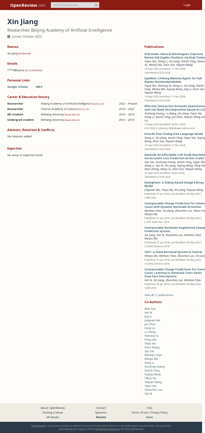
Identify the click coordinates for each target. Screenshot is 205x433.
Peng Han (150, 339)
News (149, 417)
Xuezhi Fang (188, 61)
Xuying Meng (174, 89)
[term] (75, 5)
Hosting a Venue (52, 412)
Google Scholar (17, 87)
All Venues (52, 417)
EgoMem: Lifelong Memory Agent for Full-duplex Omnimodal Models (173, 80)
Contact (101, 408)
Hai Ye (160, 235)
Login (187, 5)
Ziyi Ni (159, 165)
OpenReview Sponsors (107, 429)
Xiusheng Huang (154, 113)
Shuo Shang (151, 169)
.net (27, 5)
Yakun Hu (199, 210)
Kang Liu (165, 169)
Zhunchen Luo (183, 210)
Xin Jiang (174, 61)
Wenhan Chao (152, 210)
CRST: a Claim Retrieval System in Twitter (173, 252)
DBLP (39, 87)
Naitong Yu (164, 85)
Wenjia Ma (155, 65)
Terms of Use (139, 412)
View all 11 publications (158, 295)
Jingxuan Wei (152, 190)
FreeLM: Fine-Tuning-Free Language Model (173, 134)
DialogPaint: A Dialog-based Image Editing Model (174, 184)
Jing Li (187, 89)
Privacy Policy (159, 412)
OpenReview (38, 425)
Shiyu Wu (167, 190)
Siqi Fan (149, 162)
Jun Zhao (177, 117)
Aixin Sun (169, 65)
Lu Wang (171, 113)
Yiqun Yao (150, 61)
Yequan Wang (184, 65)
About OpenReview (53, 408)
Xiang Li (162, 61)
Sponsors (101, 412)
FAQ (149, 408)
